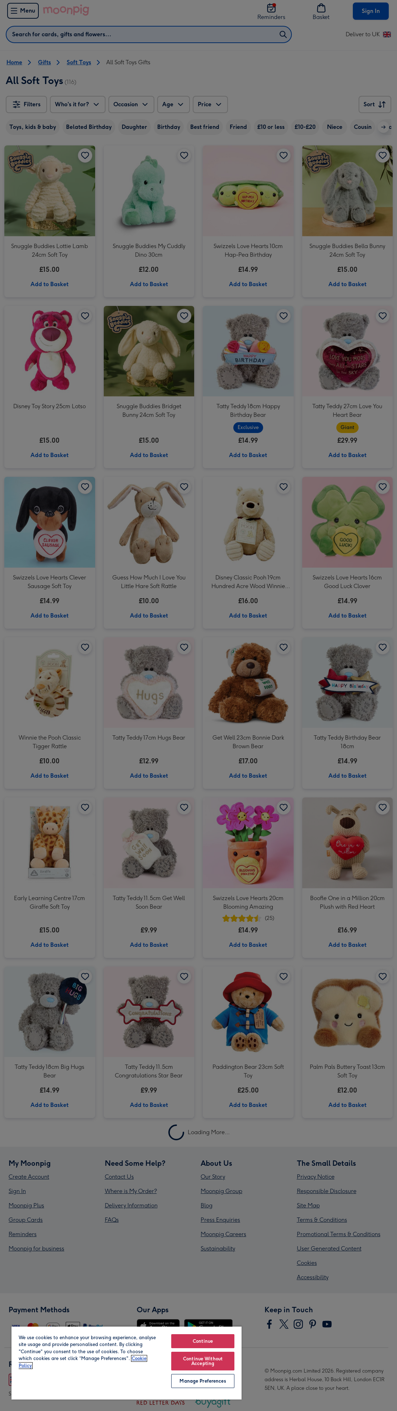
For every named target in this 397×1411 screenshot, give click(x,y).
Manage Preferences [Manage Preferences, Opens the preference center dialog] (202, 1381)
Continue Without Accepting (203, 1361)
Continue (203, 1341)
